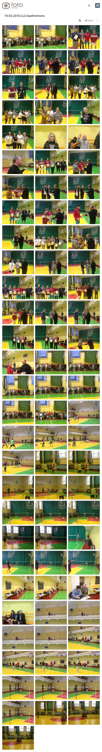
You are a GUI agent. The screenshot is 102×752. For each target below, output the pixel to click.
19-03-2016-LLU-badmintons (24, 16)
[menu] (97, 5)
